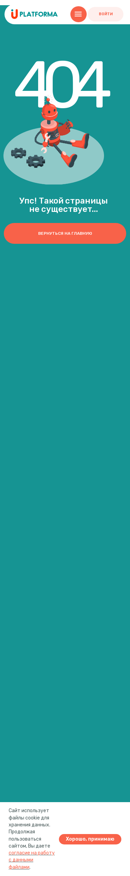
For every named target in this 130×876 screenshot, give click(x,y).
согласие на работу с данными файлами (32, 860)
